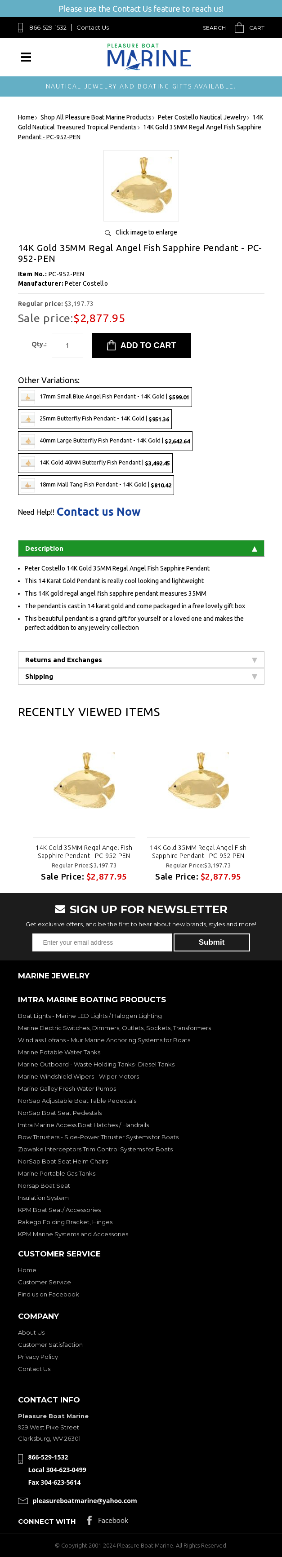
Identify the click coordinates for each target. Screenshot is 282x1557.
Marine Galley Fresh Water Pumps (67, 1088)
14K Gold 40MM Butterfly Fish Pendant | (95, 463)
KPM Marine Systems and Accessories (73, 1234)
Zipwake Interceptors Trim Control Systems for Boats (95, 1149)
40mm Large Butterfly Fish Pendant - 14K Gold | (105, 441)
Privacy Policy (38, 1356)
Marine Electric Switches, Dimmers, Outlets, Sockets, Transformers (114, 1027)
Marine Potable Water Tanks (59, 1052)
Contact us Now (99, 512)
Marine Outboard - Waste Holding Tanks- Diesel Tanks (96, 1064)
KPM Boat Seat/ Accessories (59, 1209)
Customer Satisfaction (50, 1344)
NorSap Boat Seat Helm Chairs (63, 1161)
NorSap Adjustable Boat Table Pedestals (77, 1100)
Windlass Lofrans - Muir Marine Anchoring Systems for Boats (104, 1040)
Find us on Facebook (48, 1294)
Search (214, 27)
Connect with (47, 1521)
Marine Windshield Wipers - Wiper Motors (78, 1076)
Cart (256, 27)
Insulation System (43, 1197)
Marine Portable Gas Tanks (56, 1173)
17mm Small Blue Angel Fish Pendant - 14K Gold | (105, 397)
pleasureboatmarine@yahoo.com (85, 1500)
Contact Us (92, 27)
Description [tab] (141, 548)
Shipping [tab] (141, 676)
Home (27, 1270)
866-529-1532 (48, 27)
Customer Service (44, 1282)
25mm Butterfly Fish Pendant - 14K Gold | (95, 419)
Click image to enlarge (146, 232)
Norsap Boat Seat (44, 1185)
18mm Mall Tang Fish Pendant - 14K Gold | (96, 485)
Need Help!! (36, 512)
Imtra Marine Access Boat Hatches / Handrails (83, 1124)
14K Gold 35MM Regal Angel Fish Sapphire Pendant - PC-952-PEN (84, 851)
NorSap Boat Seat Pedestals (60, 1112)
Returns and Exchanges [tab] (141, 659)
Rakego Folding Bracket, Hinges (65, 1221)
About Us (31, 1332)
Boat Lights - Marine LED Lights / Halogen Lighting (90, 1015)
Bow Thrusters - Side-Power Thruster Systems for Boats (98, 1137)
